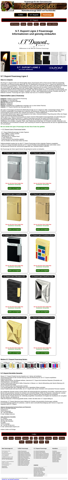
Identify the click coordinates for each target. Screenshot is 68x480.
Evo (35, 438)
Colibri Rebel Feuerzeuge (23, 462)
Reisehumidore (55, 458)
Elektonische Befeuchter (39, 470)
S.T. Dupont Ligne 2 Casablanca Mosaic (42, 235)
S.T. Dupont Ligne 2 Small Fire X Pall (42, 276)
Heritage (48, 438)
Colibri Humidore (56, 453)
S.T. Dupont (34, 15)
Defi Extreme (15, 24)
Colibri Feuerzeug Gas (23, 465)
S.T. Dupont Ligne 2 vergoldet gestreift (42, 194)
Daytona (25, 438)
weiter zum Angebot (14, 188)
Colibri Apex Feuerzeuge (23, 452)
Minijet (30, 24)
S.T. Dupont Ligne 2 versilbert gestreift (42, 153)
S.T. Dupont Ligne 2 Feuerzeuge (41, 453)
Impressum (4, 466)
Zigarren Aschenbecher (39, 474)
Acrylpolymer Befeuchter (39, 468)
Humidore (54, 451)
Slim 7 (36, 24)
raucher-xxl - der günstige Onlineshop (10, 479)
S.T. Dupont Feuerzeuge (39, 451)
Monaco (61, 438)
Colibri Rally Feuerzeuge (23, 461)
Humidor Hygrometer (38, 472)
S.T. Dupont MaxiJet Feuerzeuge (41, 454)
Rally (35, 442)
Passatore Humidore (57, 454)
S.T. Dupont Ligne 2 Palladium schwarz (14, 235)
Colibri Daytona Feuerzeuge (24, 455)
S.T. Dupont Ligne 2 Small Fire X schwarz (42, 317)
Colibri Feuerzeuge (22, 451)
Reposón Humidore (56, 455)
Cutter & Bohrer (52, 24)
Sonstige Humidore (56, 456)
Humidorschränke (56, 459)
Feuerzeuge (47, 15)
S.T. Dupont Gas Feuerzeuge (40, 458)
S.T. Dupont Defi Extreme (39, 452)
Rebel (41, 442)
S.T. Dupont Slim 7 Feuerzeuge (41, 456)
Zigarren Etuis (55, 461)
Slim (47, 442)
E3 (31, 438)
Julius (55, 438)
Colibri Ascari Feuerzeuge (24, 453)
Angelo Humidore (56, 452)
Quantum (29, 442)
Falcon (41, 438)
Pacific (22, 442)
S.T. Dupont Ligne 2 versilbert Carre (14, 153)
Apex (5, 438)
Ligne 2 (43, 24)
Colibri (20, 15)
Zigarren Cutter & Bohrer (39, 473)
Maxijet (23, 24)
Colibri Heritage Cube (23, 459)
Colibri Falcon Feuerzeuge (24, 458)
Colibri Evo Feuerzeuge (23, 456)
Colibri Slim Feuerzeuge (23, 463)
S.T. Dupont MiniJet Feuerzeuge (41, 455)
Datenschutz (5, 467)
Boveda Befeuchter (38, 471)
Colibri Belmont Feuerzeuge (24, 454)
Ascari (11, 438)
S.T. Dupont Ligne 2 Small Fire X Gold (14, 317)
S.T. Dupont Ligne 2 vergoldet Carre (14, 194)
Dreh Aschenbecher (38, 475)
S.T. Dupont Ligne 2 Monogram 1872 (14, 276)
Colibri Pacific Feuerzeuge (24, 460)
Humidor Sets (55, 460)
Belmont (18, 438)
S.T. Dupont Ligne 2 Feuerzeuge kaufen (14, 129)
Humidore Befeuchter (38, 467)
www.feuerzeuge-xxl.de (7, 458)
